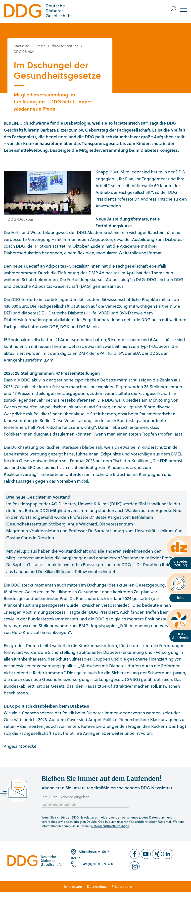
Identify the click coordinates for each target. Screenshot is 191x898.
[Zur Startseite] (37, 11)
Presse (40, 45)
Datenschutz (97, 886)
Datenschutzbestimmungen (110, 825)
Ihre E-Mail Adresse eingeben (65, 796)
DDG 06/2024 (24, 51)
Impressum (73, 886)
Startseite (21, 45)
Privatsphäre (122, 886)
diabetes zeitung (65, 45)
